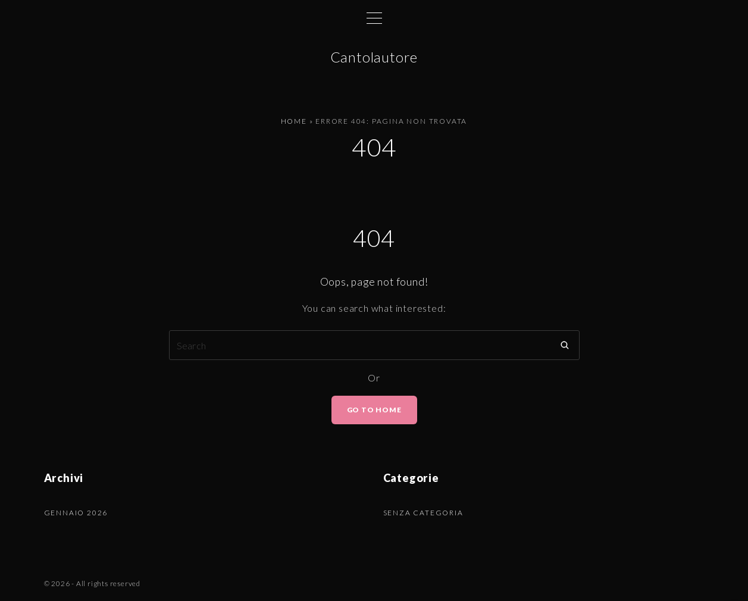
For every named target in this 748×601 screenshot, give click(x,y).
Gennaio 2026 (76, 512)
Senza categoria (423, 512)
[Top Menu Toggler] (374, 18)
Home (294, 121)
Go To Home (374, 409)
